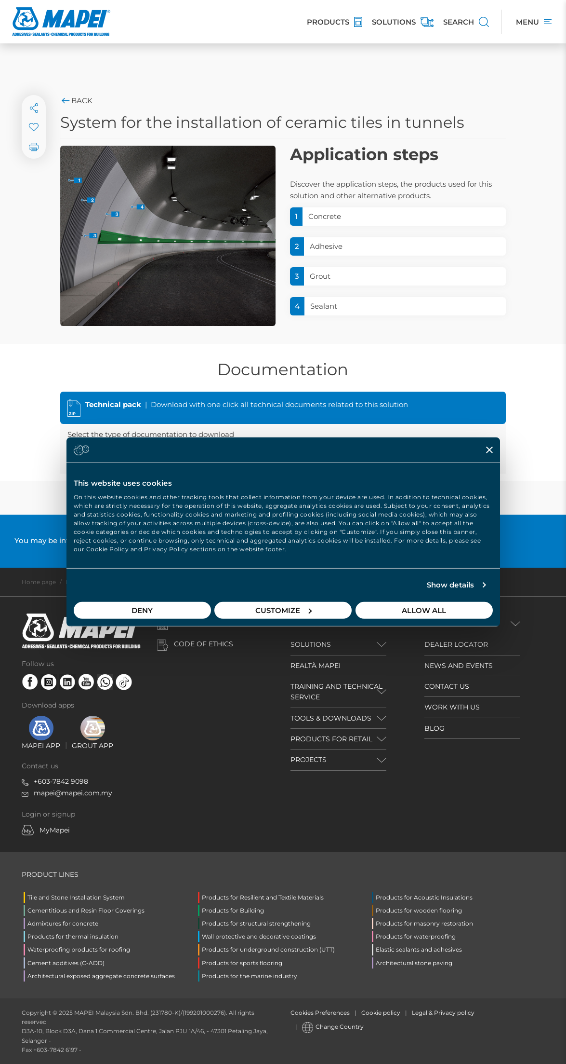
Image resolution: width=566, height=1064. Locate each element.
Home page (39, 582)
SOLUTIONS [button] (310, 644)
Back (76, 100)
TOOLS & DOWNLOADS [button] (330, 718)
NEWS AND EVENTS (458, 665)
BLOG (434, 728)
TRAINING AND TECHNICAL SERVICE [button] (336, 691)
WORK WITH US (452, 707)
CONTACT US (446, 686)
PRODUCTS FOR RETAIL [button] (331, 739)
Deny (142, 609)
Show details (450, 584)
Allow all (424, 609)
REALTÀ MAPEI (315, 665)
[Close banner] (489, 450)
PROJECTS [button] (308, 759)
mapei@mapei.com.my (73, 793)
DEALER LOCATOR (456, 644)
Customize (283, 609)
